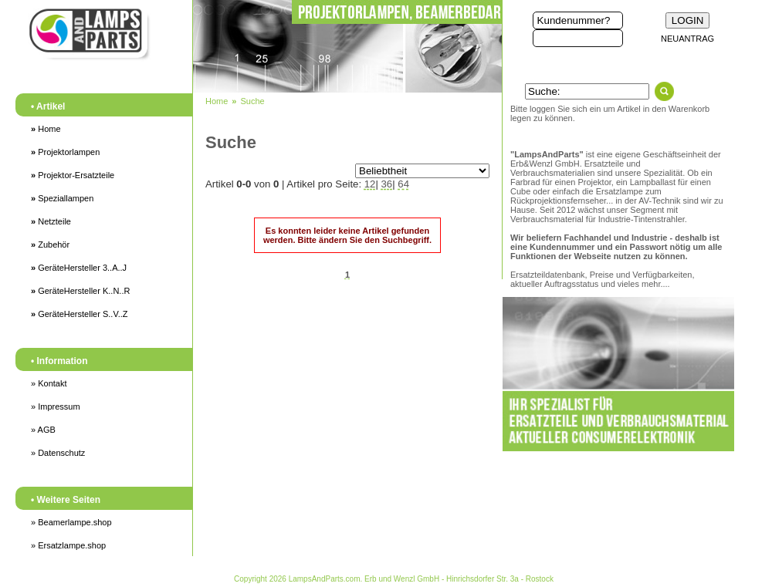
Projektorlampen (65, 152)
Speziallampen (62, 198)
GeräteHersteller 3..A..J (79, 267)
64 (403, 184)
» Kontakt (48, 383)
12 (370, 184)
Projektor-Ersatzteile (72, 175)
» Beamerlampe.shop (71, 522)
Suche (252, 101)
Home (46, 128)
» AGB (43, 429)
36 (387, 184)
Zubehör (50, 244)
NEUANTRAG (687, 38)
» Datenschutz (58, 452)
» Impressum (55, 406)
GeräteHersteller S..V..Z (79, 314)
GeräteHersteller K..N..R (80, 290)
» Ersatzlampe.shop (68, 545)
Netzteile (51, 221)
